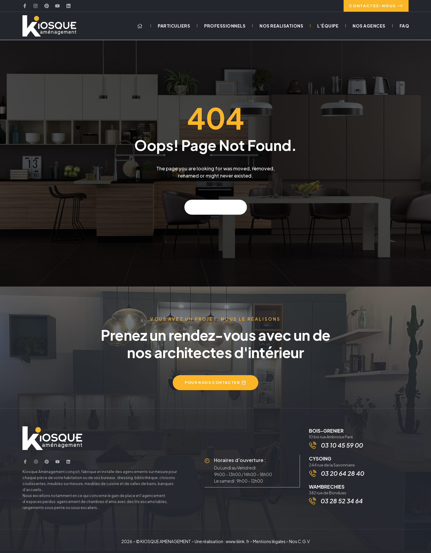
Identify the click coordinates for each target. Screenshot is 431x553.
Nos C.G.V (299, 543)
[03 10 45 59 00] (313, 448)
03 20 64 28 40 (343, 477)
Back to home (215, 209)
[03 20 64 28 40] (313, 477)
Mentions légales (269, 543)
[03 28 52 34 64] (312, 504)
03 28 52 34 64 (342, 504)
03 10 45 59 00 (342, 448)
